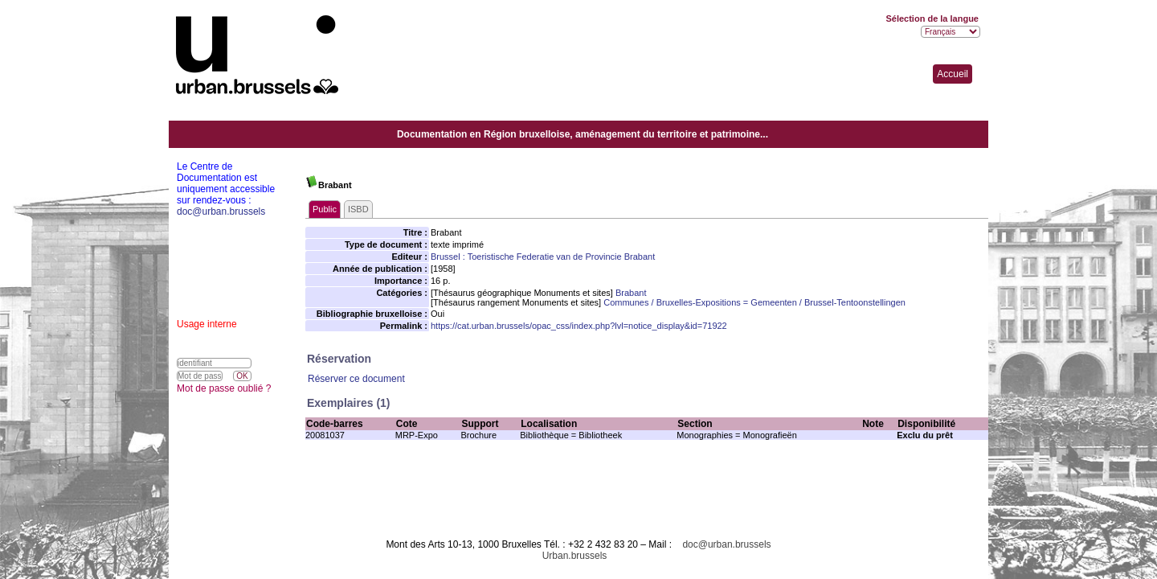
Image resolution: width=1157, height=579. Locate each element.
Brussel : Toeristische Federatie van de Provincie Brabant (543, 256)
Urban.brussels (574, 555)
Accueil (952, 74)
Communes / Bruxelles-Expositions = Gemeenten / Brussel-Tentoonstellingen (754, 302)
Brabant (631, 293)
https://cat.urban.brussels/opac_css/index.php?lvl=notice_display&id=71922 (579, 326)
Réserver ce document (356, 378)
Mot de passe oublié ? (224, 388)
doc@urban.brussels (726, 544)
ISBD (358, 209)
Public (325, 209)
